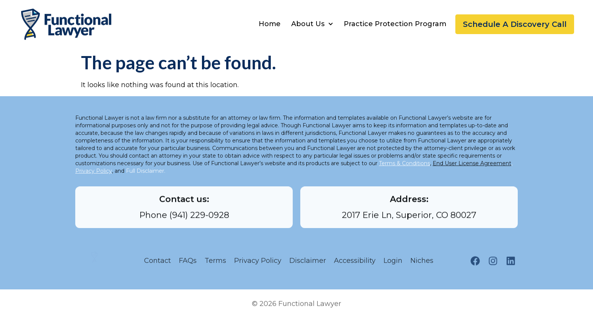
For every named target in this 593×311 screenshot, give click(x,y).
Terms (215, 263)
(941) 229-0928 (199, 218)
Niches (423, 263)
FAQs (188, 263)
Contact (157, 263)
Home (270, 24)
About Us (312, 24)
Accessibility (355, 263)
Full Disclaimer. (145, 175)
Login (392, 263)
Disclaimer (307, 263)
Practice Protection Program (395, 24)
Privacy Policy (257, 263)
